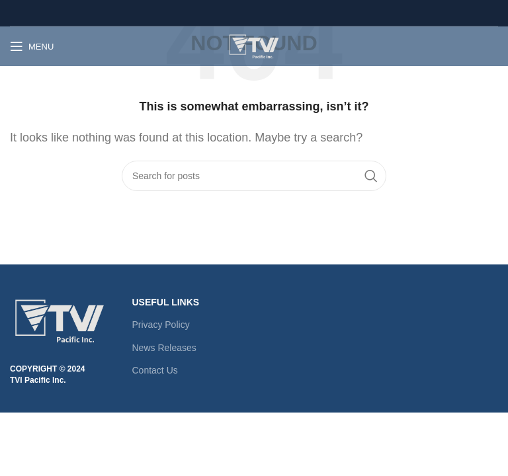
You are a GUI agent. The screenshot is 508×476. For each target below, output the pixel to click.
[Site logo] (253, 45)
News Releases (164, 347)
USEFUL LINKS (166, 302)
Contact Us (155, 370)
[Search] (254, 176)
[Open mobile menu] (31, 46)
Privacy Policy (161, 324)
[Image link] (59, 319)
